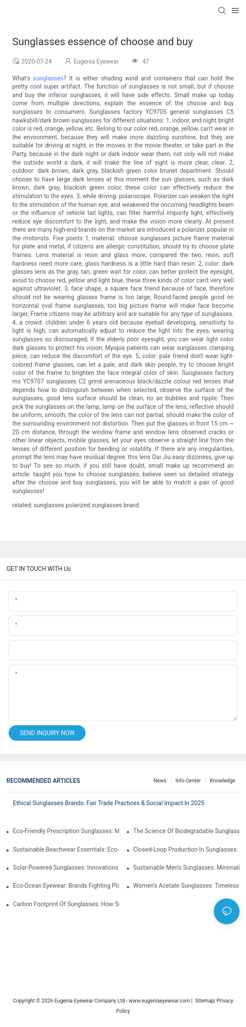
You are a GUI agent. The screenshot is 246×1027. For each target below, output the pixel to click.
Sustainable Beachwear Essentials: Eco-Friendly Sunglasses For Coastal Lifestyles (66, 849)
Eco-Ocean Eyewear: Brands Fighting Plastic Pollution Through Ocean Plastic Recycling (66, 885)
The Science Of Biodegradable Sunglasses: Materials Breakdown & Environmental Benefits (186, 831)
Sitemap (203, 1001)
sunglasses (48, 78)
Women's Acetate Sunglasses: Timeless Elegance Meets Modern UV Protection (186, 885)
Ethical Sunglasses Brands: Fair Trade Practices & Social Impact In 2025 (108, 803)
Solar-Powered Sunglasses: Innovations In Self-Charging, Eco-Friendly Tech (66, 867)
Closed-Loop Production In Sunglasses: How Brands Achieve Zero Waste (186, 849)
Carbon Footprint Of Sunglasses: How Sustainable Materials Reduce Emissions (66, 904)
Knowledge (222, 781)
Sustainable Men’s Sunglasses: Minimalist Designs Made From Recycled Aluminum (186, 867)
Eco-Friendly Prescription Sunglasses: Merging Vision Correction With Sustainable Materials (66, 831)
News (160, 781)
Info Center (188, 781)
